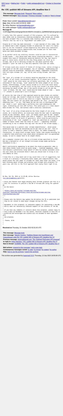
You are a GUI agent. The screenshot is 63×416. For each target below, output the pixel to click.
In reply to (46, 15)
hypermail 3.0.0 (28, 255)
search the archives (32, 252)
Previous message (35, 15)
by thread (37, 249)
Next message (23, 15)
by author (53, 249)
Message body (19, 13)
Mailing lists (15, 3)
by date (30, 249)
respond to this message (21, 247)
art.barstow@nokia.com (25, 25)
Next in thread (56, 15)
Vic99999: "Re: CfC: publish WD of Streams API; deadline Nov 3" (36, 244)
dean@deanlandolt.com (26, 21)
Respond (29, 13)
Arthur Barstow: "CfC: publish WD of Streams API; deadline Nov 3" (34, 241)
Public (23, 3)
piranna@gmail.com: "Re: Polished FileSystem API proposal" (39, 239)
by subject (45, 249)
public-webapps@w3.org (35, 3)
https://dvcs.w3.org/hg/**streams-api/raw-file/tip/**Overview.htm (19, 191)
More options (37, 13)
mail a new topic (36, 247)
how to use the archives (15, 252)
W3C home (5, 3)
